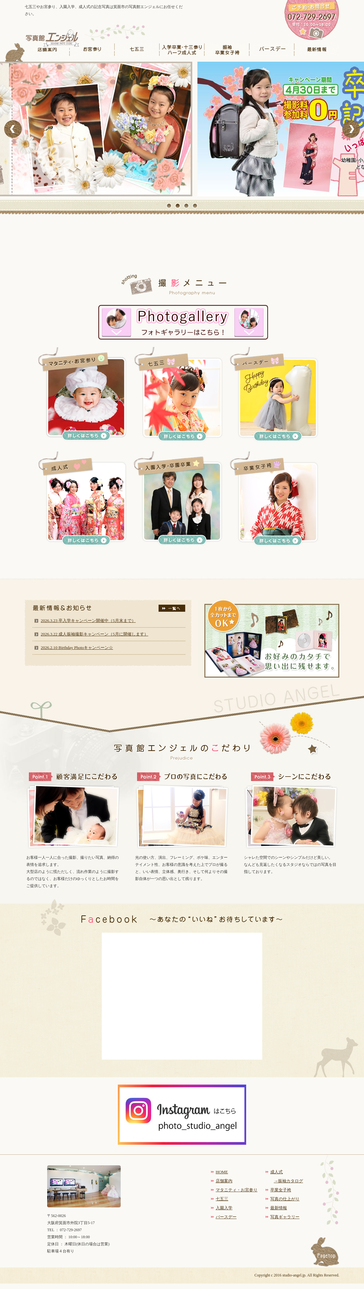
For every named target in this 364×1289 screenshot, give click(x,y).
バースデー (271, 49)
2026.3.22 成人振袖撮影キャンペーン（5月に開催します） (94, 634)
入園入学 (224, 1207)
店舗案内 (47, 49)
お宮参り (92, 49)
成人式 (276, 1171)
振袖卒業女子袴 (226, 49)
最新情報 (316, 49)
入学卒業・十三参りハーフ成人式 (182, 49)
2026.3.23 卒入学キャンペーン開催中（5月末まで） (88, 620)
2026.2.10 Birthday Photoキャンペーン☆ (77, 647)
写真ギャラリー (284, 1216)
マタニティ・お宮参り (236, 1189)
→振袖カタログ (288, 1180)
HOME (222, 1171)
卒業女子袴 (280, 1189)
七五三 (137, 49)
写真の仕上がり (284, 1198)
